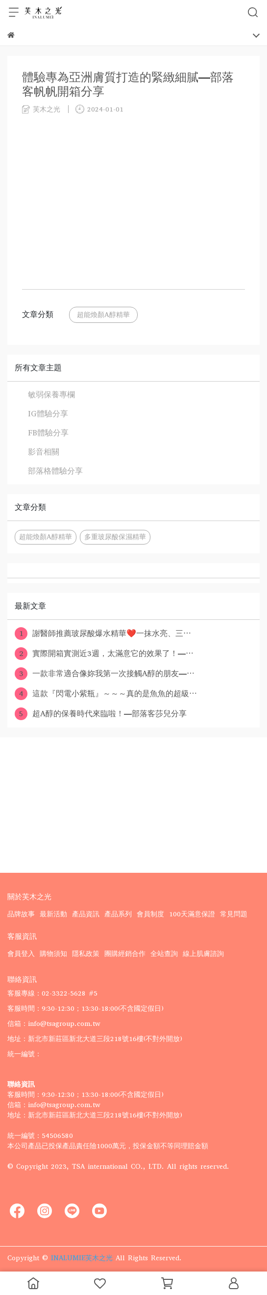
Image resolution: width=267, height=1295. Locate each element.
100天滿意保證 (192, 914)
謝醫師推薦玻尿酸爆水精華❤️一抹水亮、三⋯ (103, 633)
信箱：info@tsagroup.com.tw (53, 1023)
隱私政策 (85, 953)
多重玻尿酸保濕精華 (115, 537)
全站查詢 (164, 953)
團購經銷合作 (125, 953)
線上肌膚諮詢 (203, 953)
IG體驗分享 (48, 414)
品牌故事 (21, 914)
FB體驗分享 (48, 433)
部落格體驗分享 (55, 471)
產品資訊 (85, 914)
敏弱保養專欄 (51, 394)
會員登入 (21, 953)
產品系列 (118, 914)
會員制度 (150, 914)
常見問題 (233, 914)
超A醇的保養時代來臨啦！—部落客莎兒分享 (101, 713)
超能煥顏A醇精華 (103, 314)
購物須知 (53, 953)
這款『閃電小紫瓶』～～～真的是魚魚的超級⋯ (106, 693)
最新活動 (53, 914)
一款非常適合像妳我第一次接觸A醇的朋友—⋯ (104, 673)
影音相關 (43, 452)
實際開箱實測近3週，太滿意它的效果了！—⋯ (104, 653)
